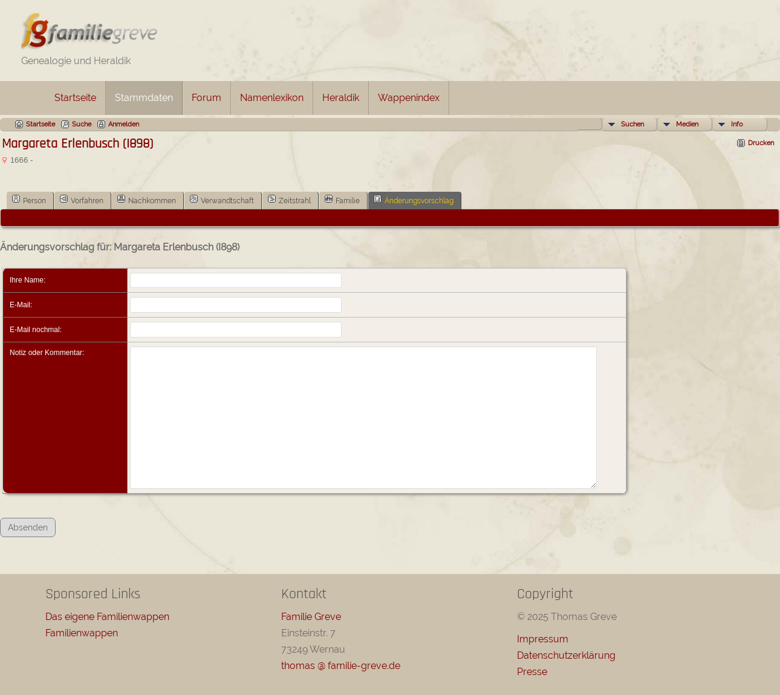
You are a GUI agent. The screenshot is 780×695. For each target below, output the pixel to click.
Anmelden (123, 124)
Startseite (75, 97)
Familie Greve (311, 616)
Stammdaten (144, 97)
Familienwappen (81, 633)
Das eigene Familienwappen (107, 616)
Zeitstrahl (289, 199)
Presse (532, 671)
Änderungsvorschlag (413, 199)
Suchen (632, 124)
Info (737, 124)
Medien (687, 124)
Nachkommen (146, 199)
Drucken (761, 143)
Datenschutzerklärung (566, 655)
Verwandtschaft (222, 199)
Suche (81, 124)
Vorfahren (81, 199)
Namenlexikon (272, 97)
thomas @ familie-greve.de (340, 665)
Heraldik (340, 97)
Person (29, 199)
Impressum (542, 639)
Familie (342, 199)
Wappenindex (409, 97)
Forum (206, 97)
